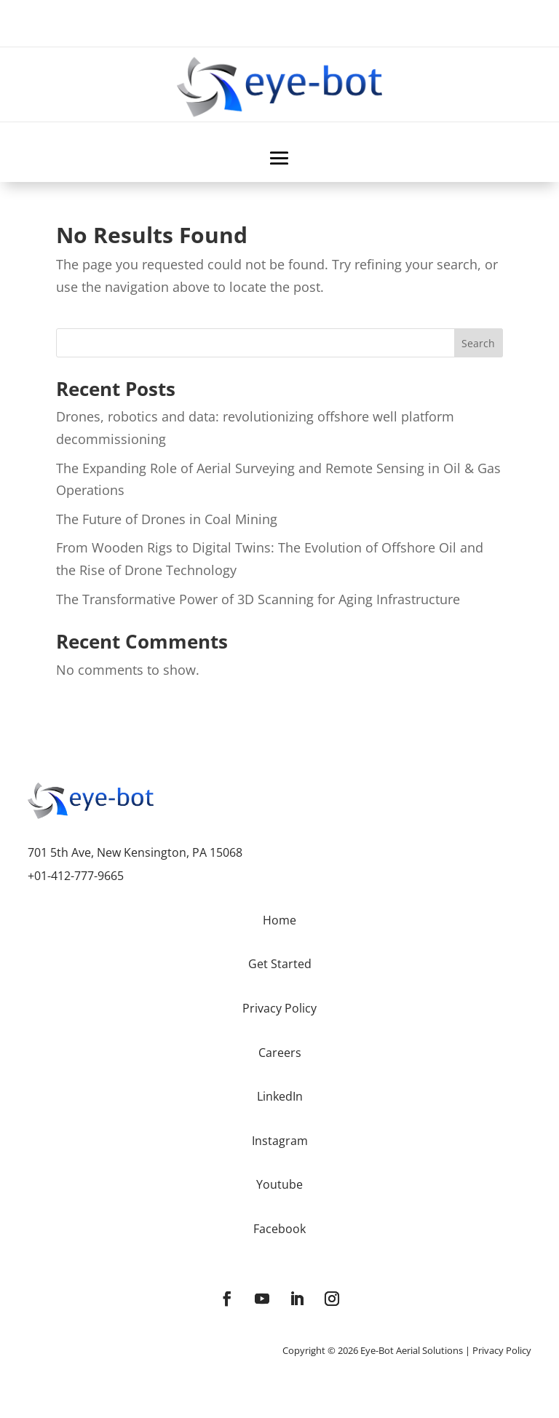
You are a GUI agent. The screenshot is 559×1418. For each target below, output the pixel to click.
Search (478, 343)
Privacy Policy (501, 1350)
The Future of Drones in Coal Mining (166, 519)
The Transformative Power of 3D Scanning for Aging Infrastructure (258, 599)
